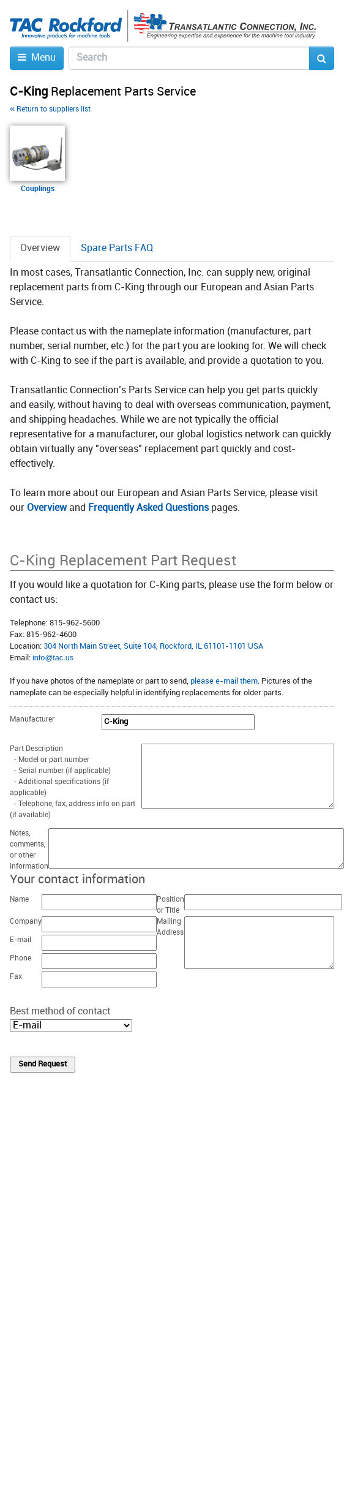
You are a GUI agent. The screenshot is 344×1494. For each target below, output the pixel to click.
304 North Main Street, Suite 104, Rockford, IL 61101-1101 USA (153, 647)
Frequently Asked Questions (148, 508)
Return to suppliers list (50, 109)
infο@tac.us (52, 658)
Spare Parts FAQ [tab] (117, 248)
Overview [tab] (40, 248)
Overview (47, 508)
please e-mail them (224, 681)
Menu (37, 57)
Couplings (37, 189)
